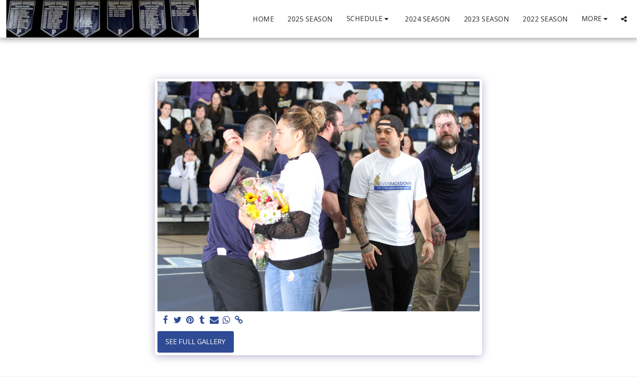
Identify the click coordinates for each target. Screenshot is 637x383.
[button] (369, 19)
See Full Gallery (195, 341)
